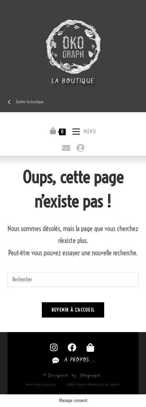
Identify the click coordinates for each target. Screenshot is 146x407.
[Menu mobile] (81, 130)
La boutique (73, 81)
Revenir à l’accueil (73, 310)
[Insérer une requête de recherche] (73, 279)
